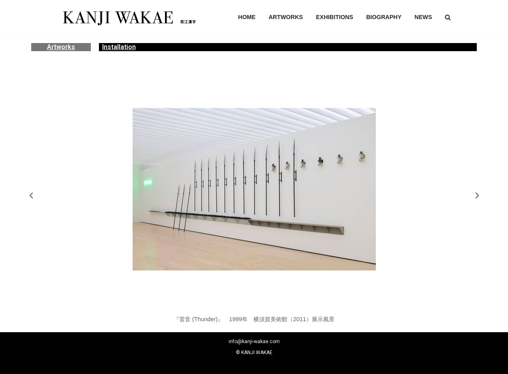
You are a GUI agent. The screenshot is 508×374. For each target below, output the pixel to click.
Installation (119, 47)
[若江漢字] (128, 17)
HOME (246, 17)
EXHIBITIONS (334, 17)
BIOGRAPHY (383, 17)
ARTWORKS (285, 17)
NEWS (423, 17)
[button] (448, 17)
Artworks (61, 47)
